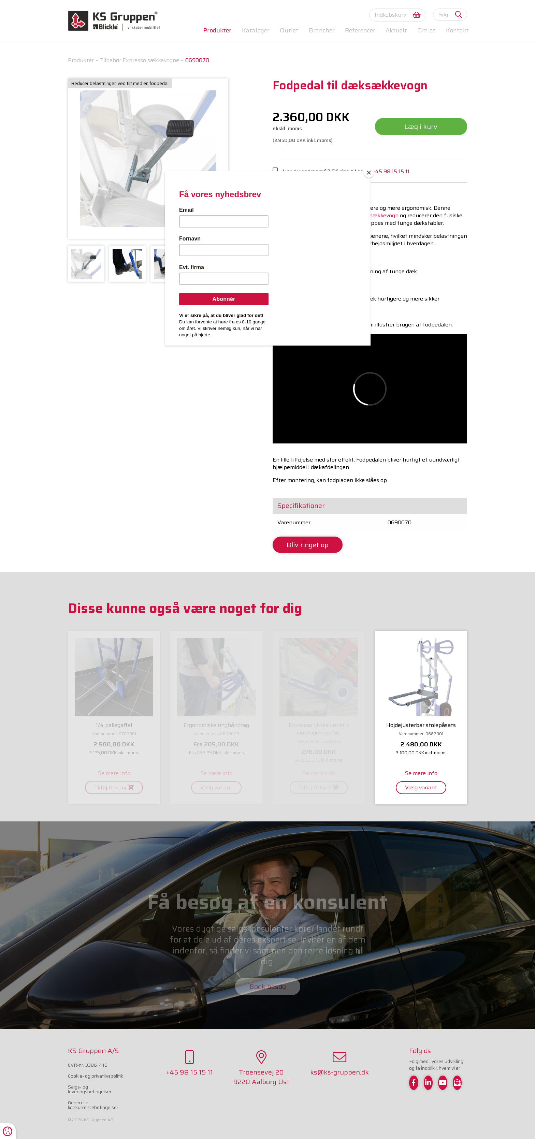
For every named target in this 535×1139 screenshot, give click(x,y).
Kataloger (256, 30)
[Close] (369, 172)
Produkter (217, 30)
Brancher (322, 30)
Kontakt (457, 30)
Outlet (289, 30)
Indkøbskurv (398, 15)
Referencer (360, 30)
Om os (426, 30)
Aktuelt (396, 30)
